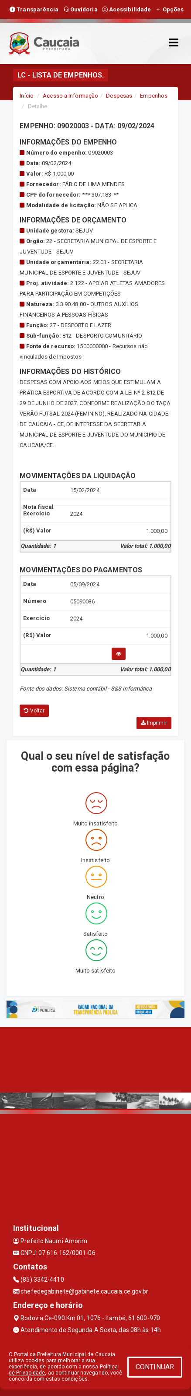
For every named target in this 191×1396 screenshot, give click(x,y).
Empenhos (153, 95)
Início (27, 95)
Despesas (119, 95)
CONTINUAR (155, 1367)
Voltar (34, 711)
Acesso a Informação (70, 95)
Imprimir (154, 723)
